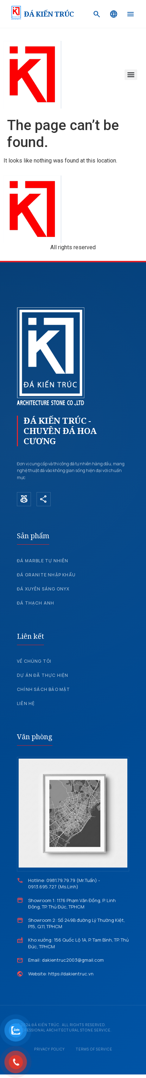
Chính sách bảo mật (43, 689)
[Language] (113, 14)
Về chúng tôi (34, 661)
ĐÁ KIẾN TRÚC (49, 14)
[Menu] (130, 14)
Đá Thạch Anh (35, 603)
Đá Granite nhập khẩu (46, 575)
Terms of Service (94, 1049)
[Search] (97, 14)
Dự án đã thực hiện (43, 675)
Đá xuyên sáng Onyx (43, 589)
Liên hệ (26, 703)
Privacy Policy (49, 1049)
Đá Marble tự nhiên (43, 561)
